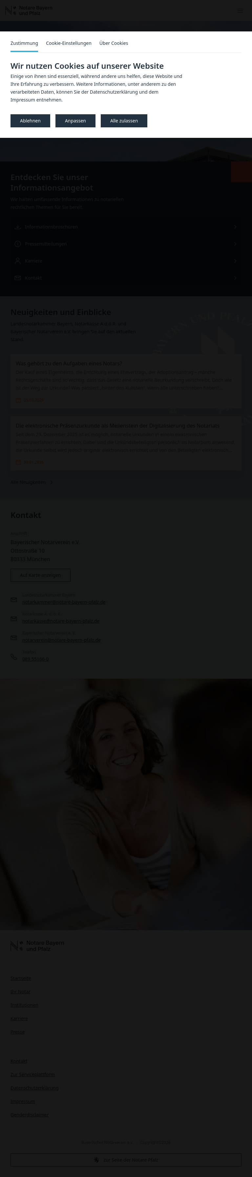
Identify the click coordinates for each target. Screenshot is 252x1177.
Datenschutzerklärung (114, 92)
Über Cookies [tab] (113, 43)
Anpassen (75, 121)
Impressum (22, 100)
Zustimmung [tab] (24, 43)
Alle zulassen (124, 121)
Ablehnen (30, 121)
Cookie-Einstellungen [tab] (69, 43)
